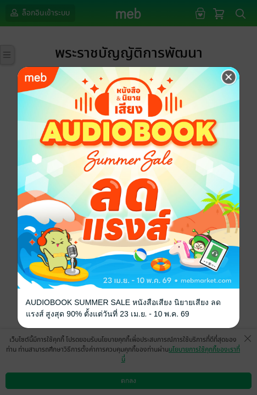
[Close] (229, 77)
